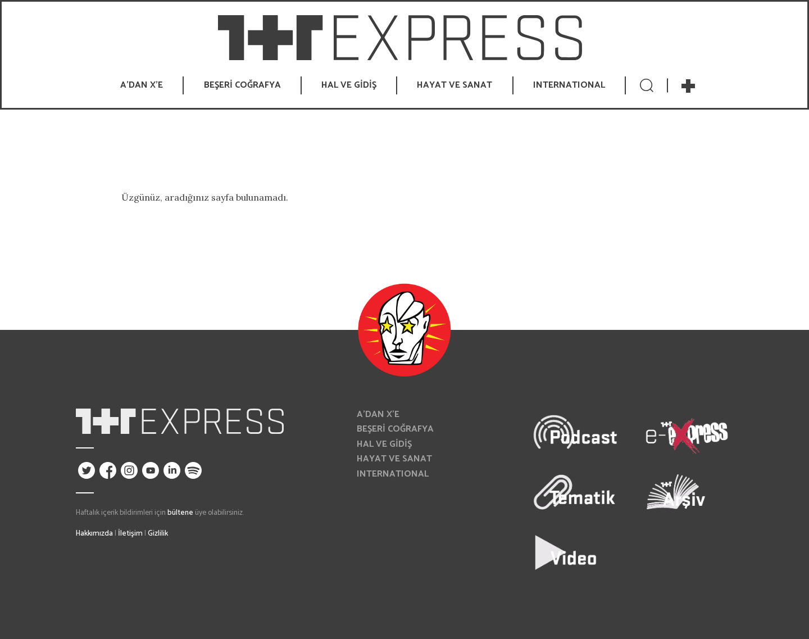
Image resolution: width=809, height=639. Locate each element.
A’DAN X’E (378, 414)
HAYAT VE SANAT (394, 458)
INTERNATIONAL (569, 85)
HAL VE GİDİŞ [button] (348, 85)
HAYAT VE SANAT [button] (454, 85)
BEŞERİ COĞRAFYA (395, 429)
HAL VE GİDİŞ (384, 444)
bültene (180, 512)
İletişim (130, 533)
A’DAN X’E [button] (141, 85)
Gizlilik (158, 533)
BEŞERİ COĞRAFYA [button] (242, 85)
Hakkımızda (94, 533)
